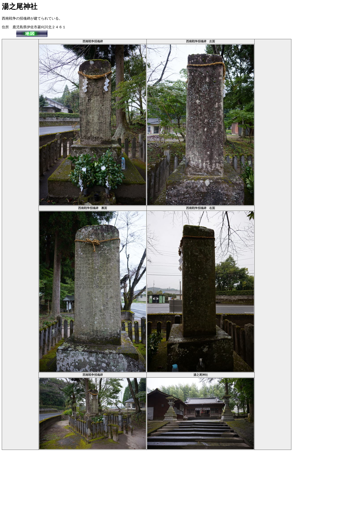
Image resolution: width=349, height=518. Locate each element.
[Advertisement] (20, 106)
